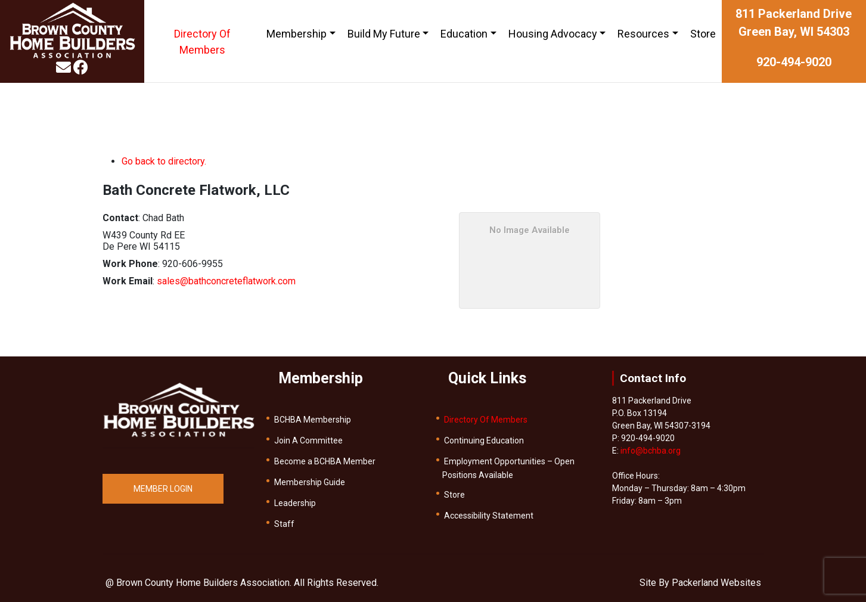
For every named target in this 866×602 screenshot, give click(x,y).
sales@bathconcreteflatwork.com (226, 281)
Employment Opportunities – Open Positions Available (508, 468)
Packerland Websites (716, 582)
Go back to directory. (164, 161)
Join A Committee (308, 440)
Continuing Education (484, 440)
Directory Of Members (202, 41)
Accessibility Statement (488, 515)
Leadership (295, 503)
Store (703, 33)
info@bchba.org (650, 450)
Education (464, 33)
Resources (643, 33)
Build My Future (383, 33)
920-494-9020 (793, 62)
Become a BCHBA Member (324, 461)
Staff (284, 524)
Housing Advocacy (552, 33)
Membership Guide (309, 482)
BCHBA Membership (312, 419)
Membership (296, 33)
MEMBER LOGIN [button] (163, 489)
